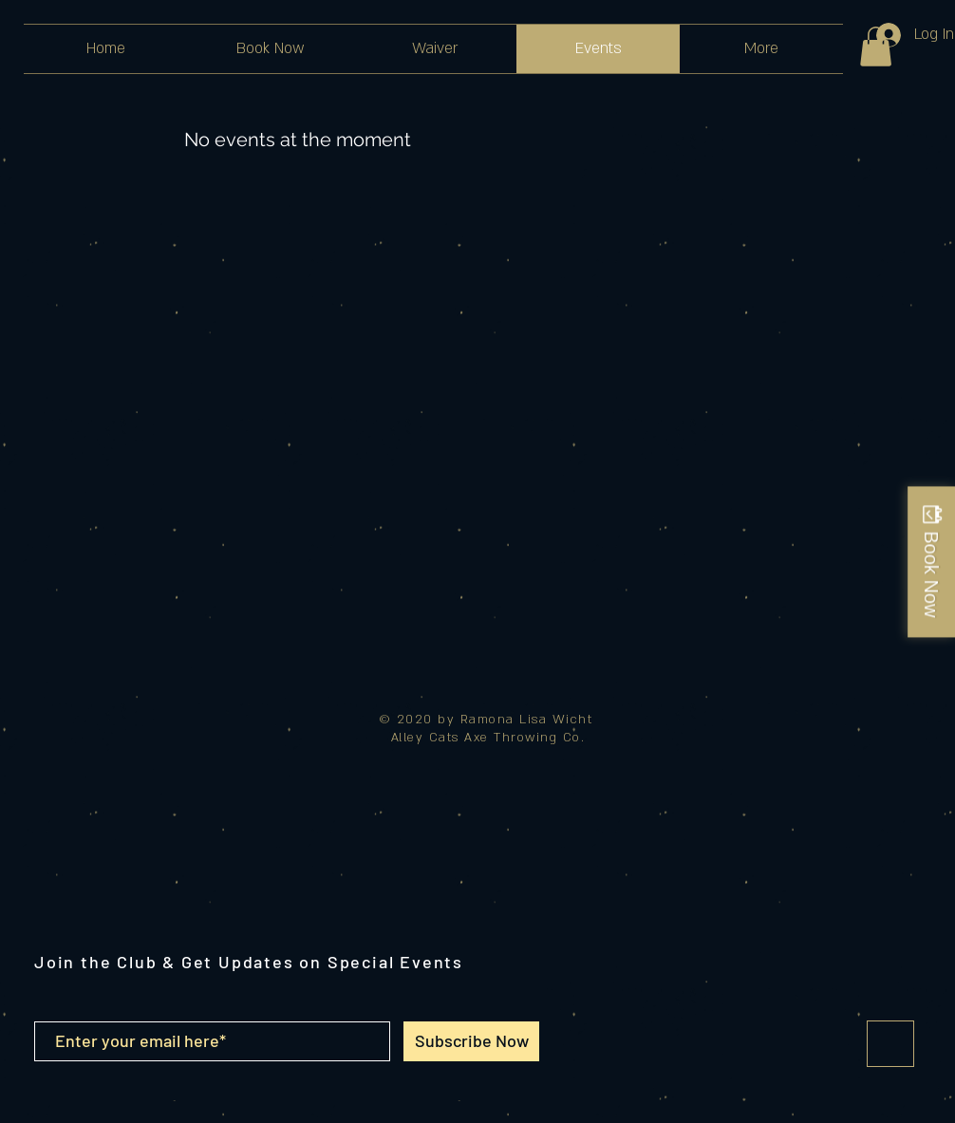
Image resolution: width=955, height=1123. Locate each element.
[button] (875, 46)
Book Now (931, 574)
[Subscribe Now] (471, 1041)
